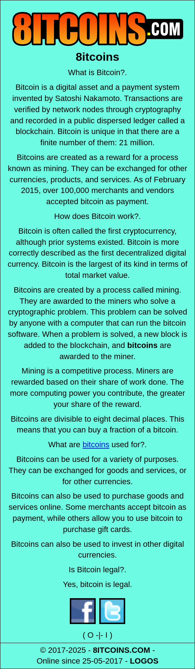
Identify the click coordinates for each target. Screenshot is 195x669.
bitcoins (95, 444)
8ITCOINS (111, 650)
